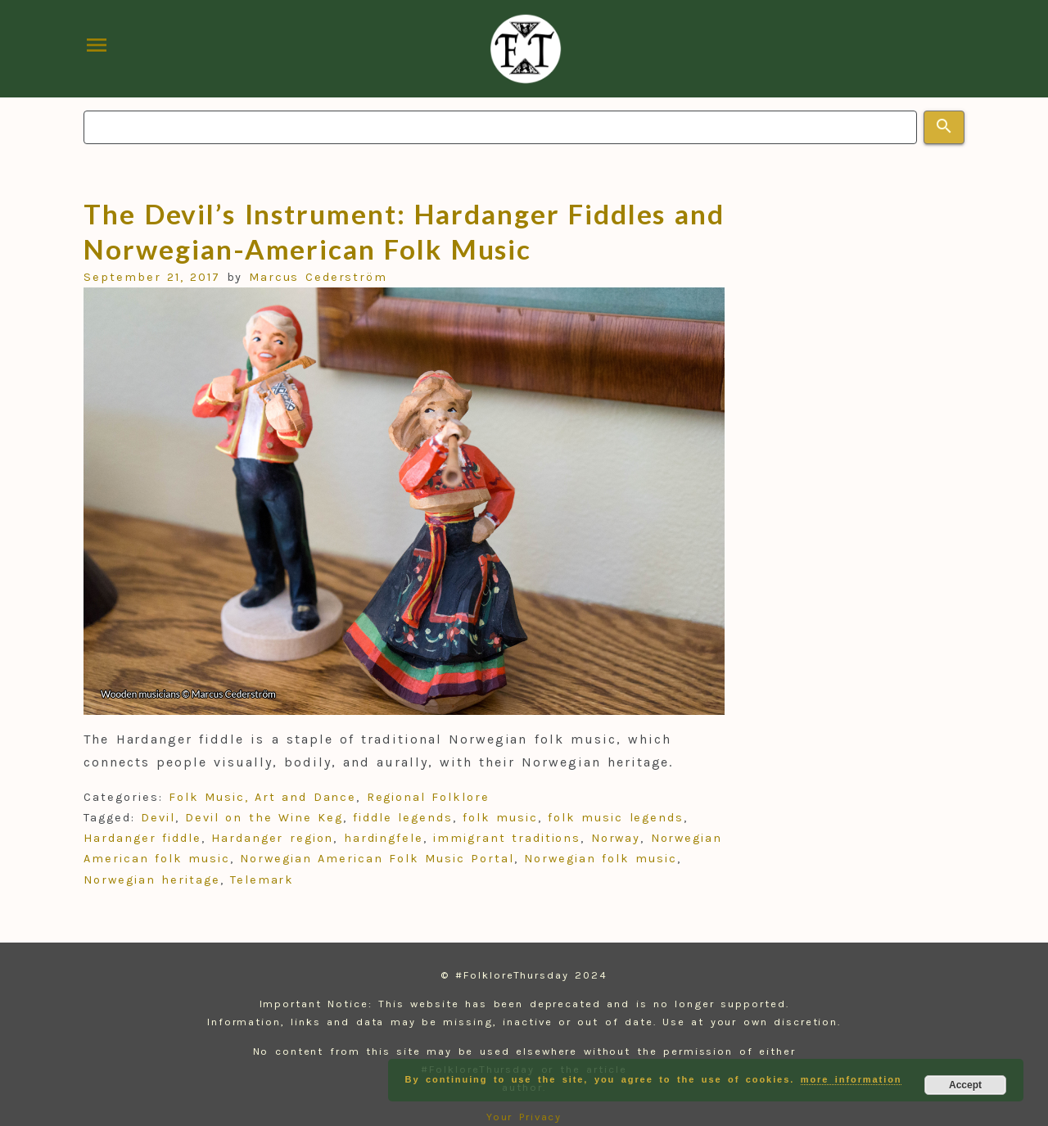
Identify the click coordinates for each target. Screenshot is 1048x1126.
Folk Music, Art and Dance (262, 797)
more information (851, 1079)
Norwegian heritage (151, 880)
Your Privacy (524, 1116)
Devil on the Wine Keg (264, 818)
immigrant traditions (506, 838)
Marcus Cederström (318, 277)
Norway (616, 838)
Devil (158, 818)
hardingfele (383, 838)
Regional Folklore (428, 797)
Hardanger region (272, 838)
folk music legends (616, 818)
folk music (500, 818)
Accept (965, 1085)
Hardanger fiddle (142, 838)
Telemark (262, 880)
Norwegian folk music (600, 859)
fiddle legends (402, 818)
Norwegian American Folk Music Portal (376, 859)
